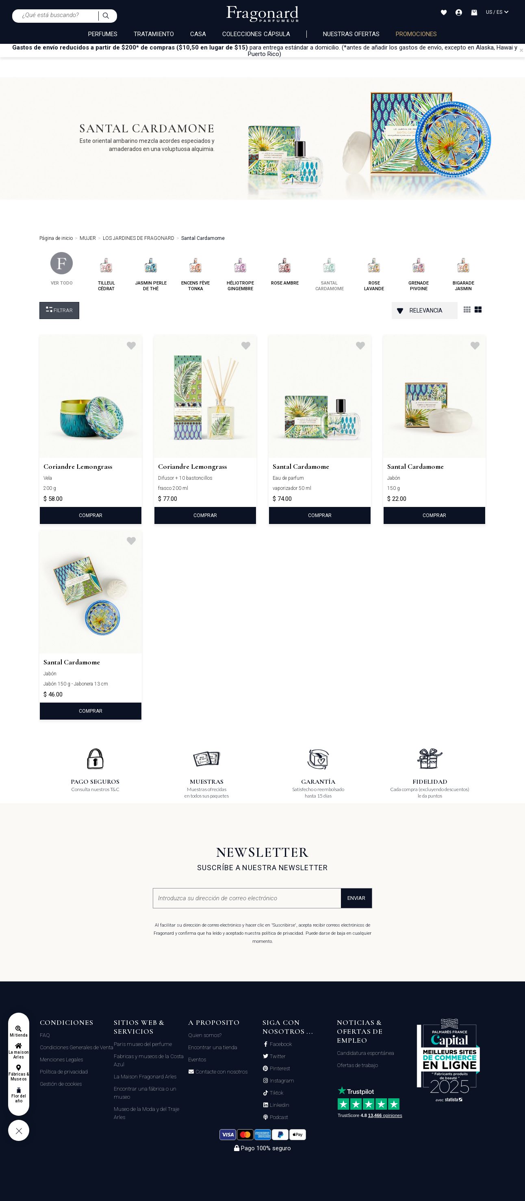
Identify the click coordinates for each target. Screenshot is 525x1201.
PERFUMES (102, 34)
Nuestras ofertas (351, 34)
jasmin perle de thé (151, 271)
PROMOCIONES (416, 34)
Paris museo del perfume (143, 1044)
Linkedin (279, 1105)
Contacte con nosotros (220, 1072)
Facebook (280, 1044)
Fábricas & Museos (19, 1076)
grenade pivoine (419, 271)
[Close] (521, 50)
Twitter (277, 1056)
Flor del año (18, 1098)
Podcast (278, 1117)
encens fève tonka (195, 271)
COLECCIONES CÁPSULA (256, 34)
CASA (198, 34)
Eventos (197, 1060)
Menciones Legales (61, 1060)
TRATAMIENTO (154, 34)
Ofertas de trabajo (357, 1065)
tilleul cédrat (106, 271)
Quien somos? (204, 1035)
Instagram (281, 1081)
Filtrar (59, 309)
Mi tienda (19, 1035)
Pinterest (279, 1069)
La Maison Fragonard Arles (145, 1077)
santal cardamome (329, 271)
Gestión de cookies (61, 1084)
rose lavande (374, 271)
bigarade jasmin (463, 271)
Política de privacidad (64, 1072)
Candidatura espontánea (365, 1053)
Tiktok (276, 1093)
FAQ (45, 1035)
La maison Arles (18, 1054)
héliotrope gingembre (240, 271)
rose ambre (285, 269)
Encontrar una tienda (212, 1047)
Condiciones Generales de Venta (76, 1047)
